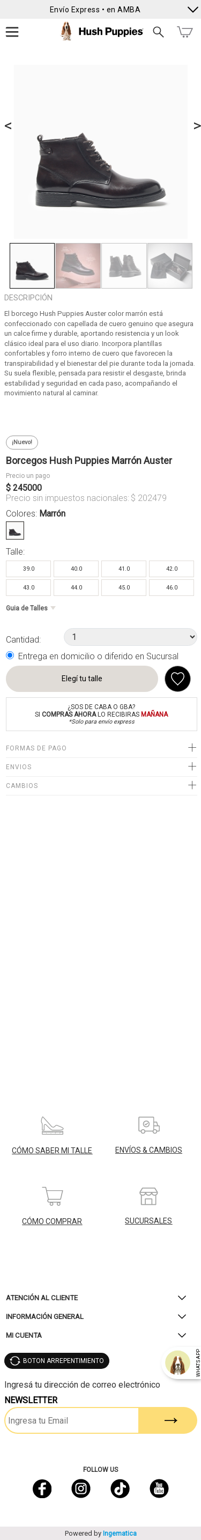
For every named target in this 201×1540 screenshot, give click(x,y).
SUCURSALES (148, 1221)
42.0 (171, 568)
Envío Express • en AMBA (95, 9)
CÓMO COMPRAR (52, 1221)
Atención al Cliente (42, 1298)
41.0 (124, 568)
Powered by (101, 1533)
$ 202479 (149, 498)
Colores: (35, 514)
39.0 (28, 568)
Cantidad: (23, 640)
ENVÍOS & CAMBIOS (148, 1150)
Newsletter (30, 1400)
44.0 (76, 587)
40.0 (76, 568)
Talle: (15, 552)
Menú (12, 32)
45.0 (124, 587)
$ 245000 (24, 488)
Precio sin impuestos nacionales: (67, 498)
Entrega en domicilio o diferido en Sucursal (98, 656)
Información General (45, 1317)
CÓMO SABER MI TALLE (52, 1150)
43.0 (28, 587)
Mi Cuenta (24, 1335)
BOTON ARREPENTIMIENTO (63, 1361)
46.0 (171, 587)
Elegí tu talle (82, 678)
